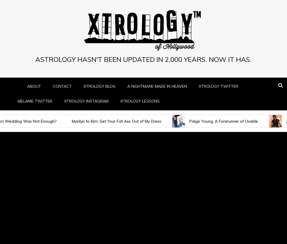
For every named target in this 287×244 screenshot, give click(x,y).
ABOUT (34, 86)
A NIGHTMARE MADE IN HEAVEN (157, 86)
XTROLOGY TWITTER (218, 86)
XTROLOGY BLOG (99, 86)
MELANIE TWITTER (35, 101)
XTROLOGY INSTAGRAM (86, 101)
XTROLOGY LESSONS (140, 101)
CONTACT (62, 86)
